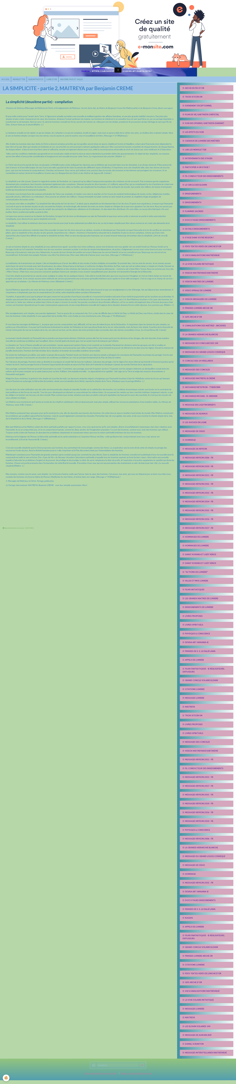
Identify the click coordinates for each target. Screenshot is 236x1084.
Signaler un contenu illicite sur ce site (136, 1077)
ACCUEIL (6, 82)
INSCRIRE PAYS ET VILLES (78, 82)
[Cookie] (6, 1077)
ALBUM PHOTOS (39, 82)
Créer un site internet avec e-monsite (100, 1077)
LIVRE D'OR (57, 82)
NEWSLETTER (21, 82)
